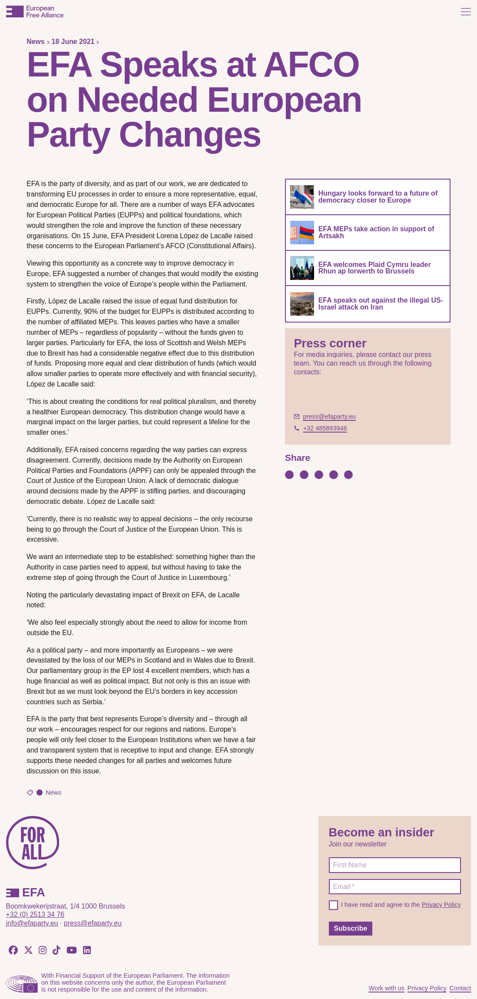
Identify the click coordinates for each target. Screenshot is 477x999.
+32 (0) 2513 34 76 (35, 914)
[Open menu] (466, 11)
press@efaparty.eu (93, 923)
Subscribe (350, 928)
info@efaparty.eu (32, 923)
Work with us (386, 988)
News (35, 41)
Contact (460, 988)
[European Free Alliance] (34, 11)
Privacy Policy (441, 904)
